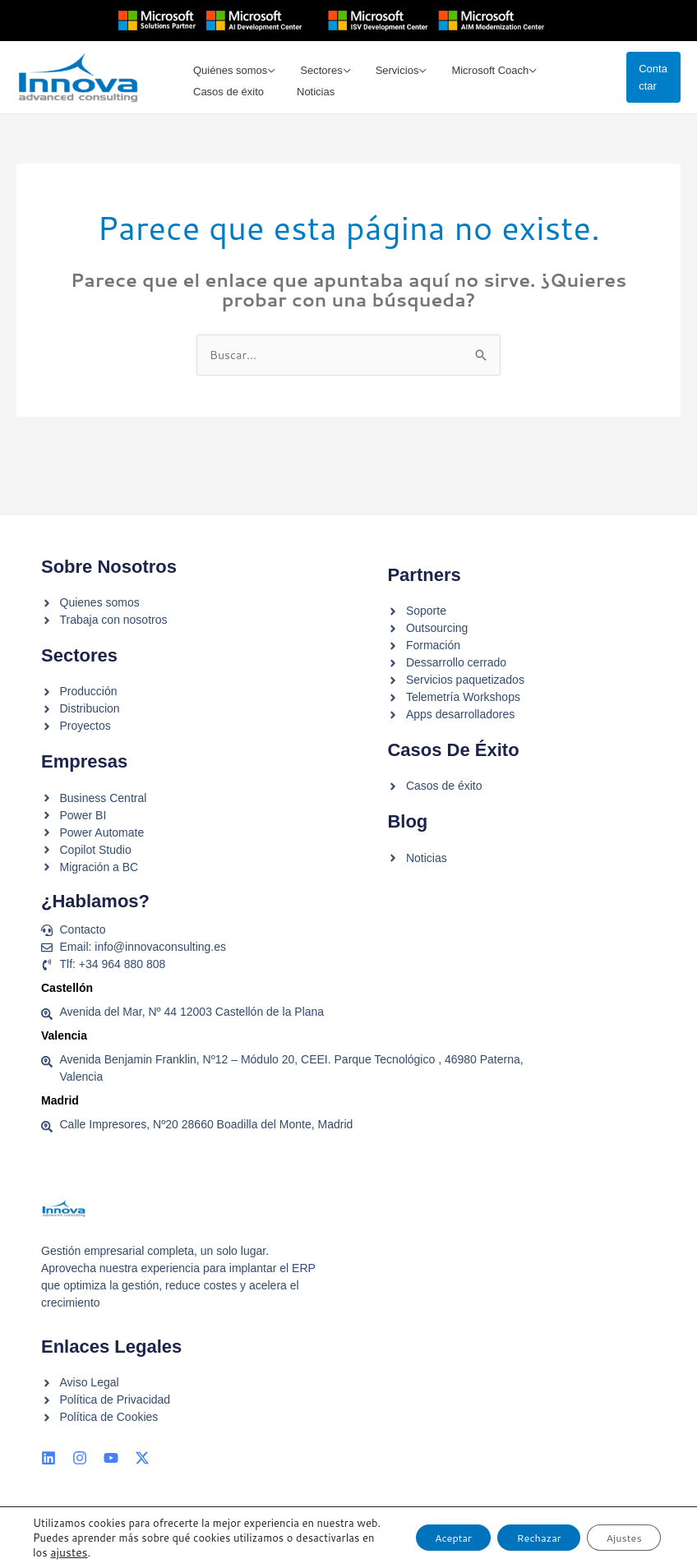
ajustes (149, 1552)
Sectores (314, 69)
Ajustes (616, 1530)
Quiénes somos (226, 69)
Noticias (308, 113)
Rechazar (516, 1530)
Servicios (387, 69)
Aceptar (415, 1530)
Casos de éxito (224, 113)
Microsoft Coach (476, 69)
